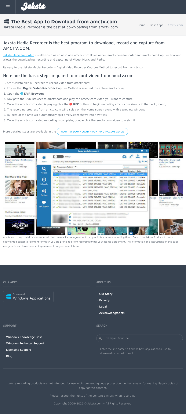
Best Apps (156, 25)
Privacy (104, 300)
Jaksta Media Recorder (18, 55)
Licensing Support (18, 349)
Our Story (106, 293)
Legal (103, 306)
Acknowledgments (112, 313)
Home (141, 25)
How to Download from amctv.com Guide (92, 131)
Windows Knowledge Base (24, 337)
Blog (9, 356)
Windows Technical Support (25, 343)
